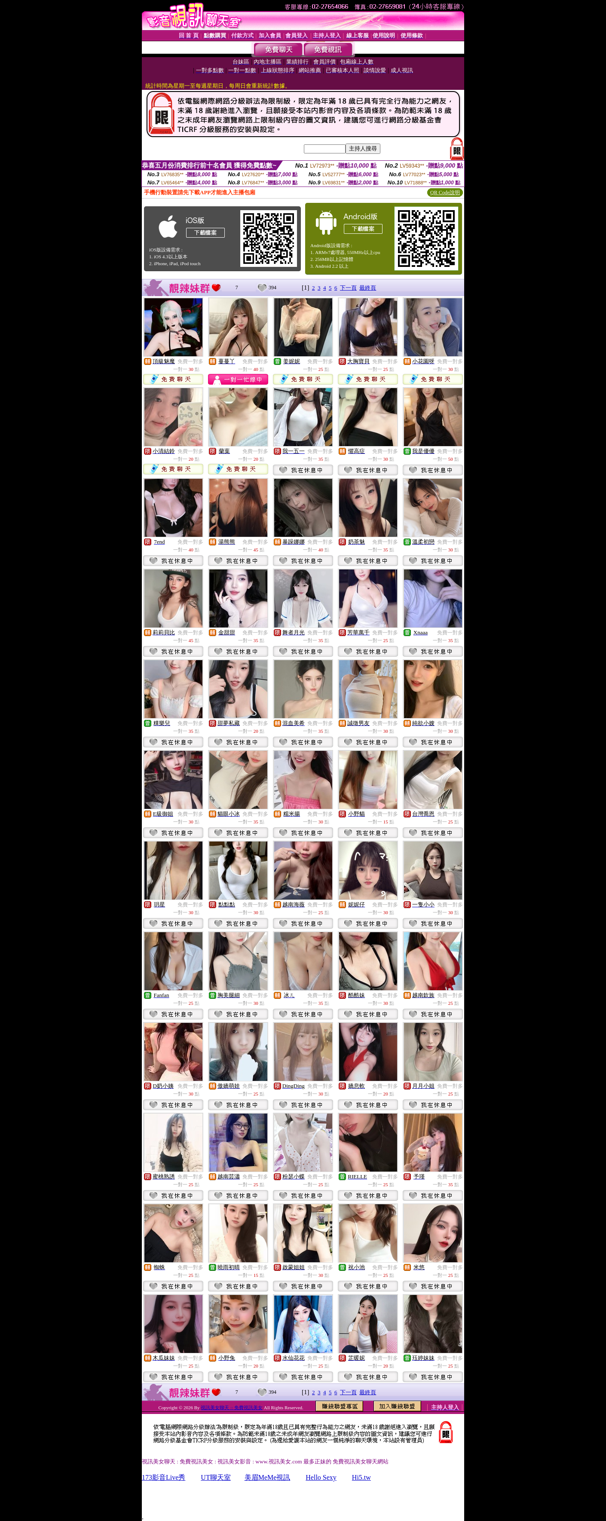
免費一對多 (190, 361)
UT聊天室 (215, 1477)
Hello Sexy (321, 1477)
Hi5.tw (361, 1477)
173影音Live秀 (163, 1477)
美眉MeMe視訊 (268, 1477)
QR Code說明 (445, 193)
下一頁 (348, 288)
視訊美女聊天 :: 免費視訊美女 (232, 1407)
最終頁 (367, 288)
